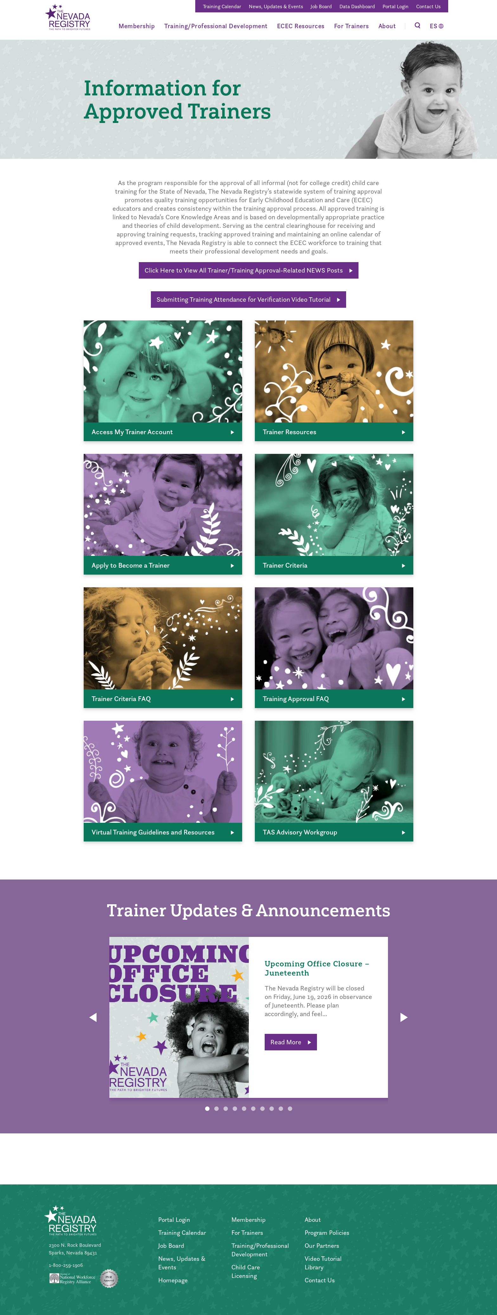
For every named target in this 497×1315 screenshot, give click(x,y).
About (387, 26)
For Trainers (351, 26)
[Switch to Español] (436, 26)
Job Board (321, 6)
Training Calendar (222, 6)
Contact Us (428, 6)
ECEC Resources (301, 26)
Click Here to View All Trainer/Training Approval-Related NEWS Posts (249, 270)
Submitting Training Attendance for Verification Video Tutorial (248, 299)
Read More (290, 1042)
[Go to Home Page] (67, 18)
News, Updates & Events (276, 6)
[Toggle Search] (417, 26)
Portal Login (396, 6)
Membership (137, 26)
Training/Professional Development (216, 26)
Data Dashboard (357, 6)
